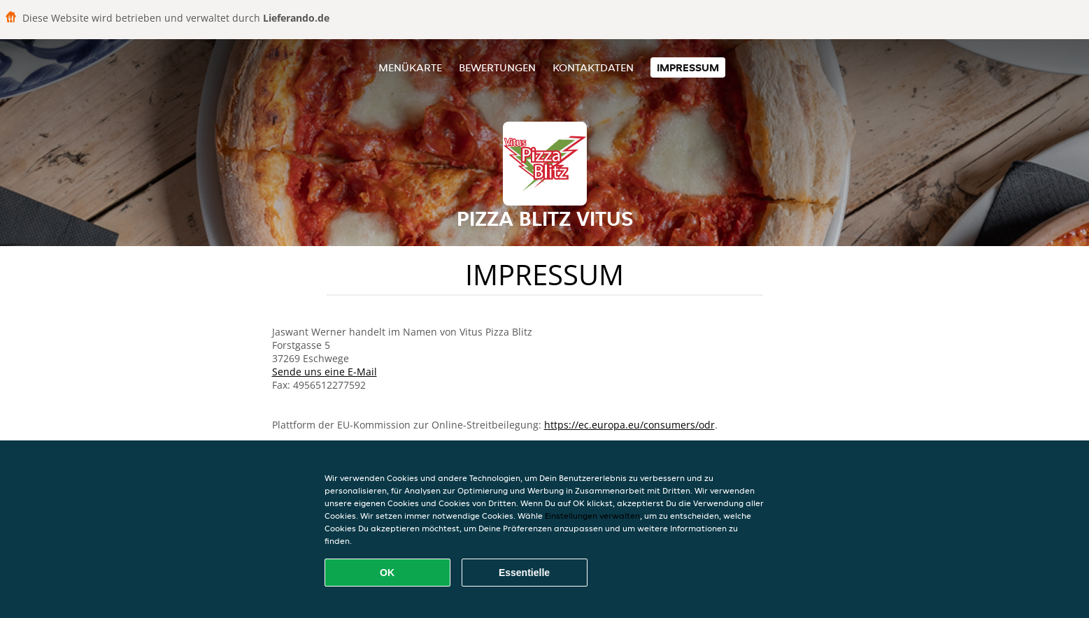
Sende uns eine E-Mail (324, 371)
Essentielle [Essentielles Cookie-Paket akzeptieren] (524, 572)
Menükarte (410, 67)
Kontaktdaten (593, 67)
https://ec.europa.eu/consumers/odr (629, 424)
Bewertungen (497, 67)
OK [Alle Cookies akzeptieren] (387, 572)
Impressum (688, 67)
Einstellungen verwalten (592, 515)
